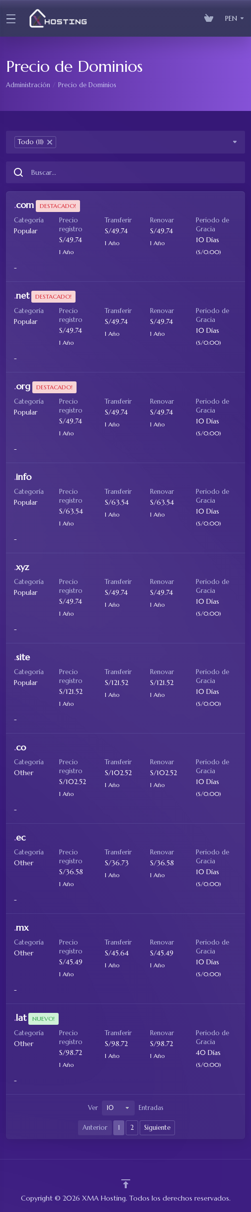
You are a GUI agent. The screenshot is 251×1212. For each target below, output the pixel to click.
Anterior (95, 1127)
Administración (28, 85)
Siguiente (157, 1127)
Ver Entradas (126, 1108)
